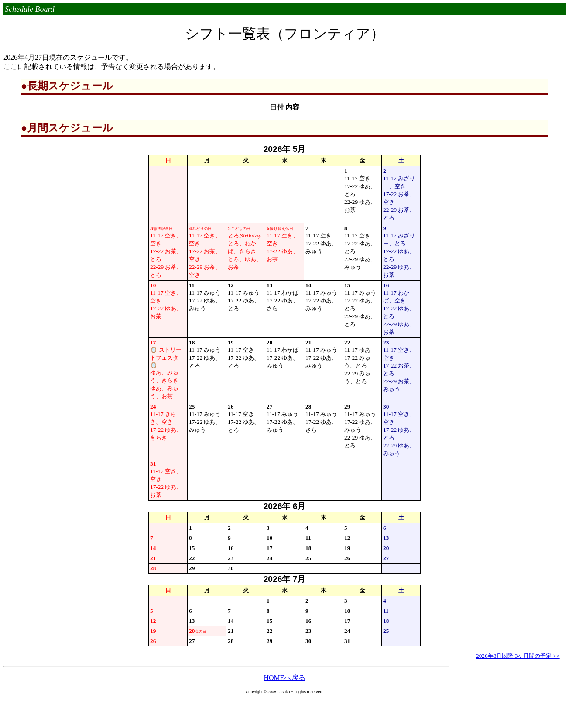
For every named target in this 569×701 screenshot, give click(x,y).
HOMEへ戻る (284, 677)
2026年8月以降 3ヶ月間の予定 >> (518, 656)
